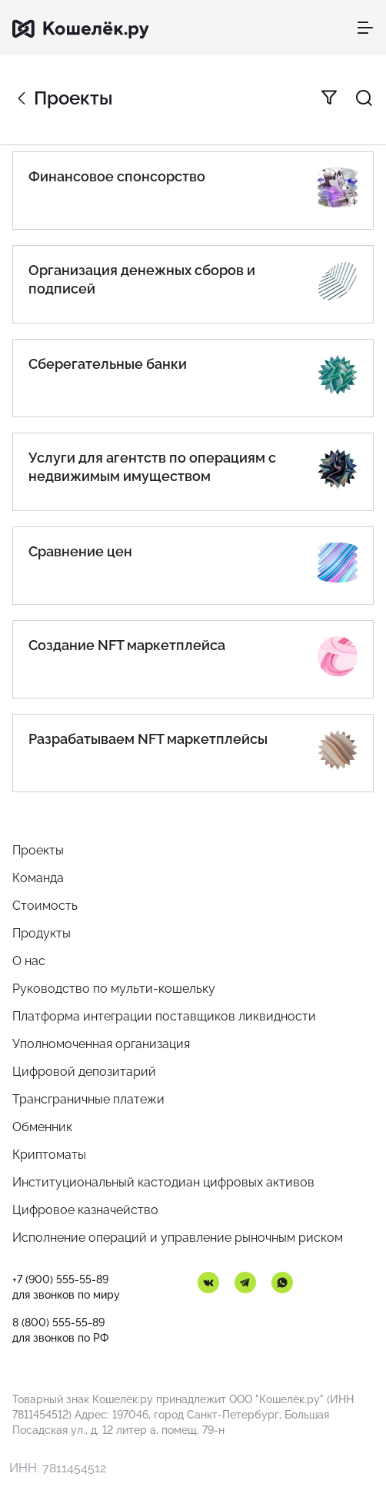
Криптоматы (49, 1154)
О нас (28, 961)
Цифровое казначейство (85, 1210)
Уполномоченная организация (101, 1044)
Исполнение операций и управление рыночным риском (177, 1237)
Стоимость (45, 905)
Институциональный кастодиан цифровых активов (163, 1182)
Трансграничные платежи (88, 1099)
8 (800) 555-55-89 (58, 1322)
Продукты (41, 933)
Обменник (42, 1127)
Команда (38, 878)
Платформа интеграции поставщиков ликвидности (164, 1016)
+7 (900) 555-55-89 (60, 1279)
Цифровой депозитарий (84, 1071)
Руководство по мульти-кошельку (113, 988)
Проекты (38, 850)
